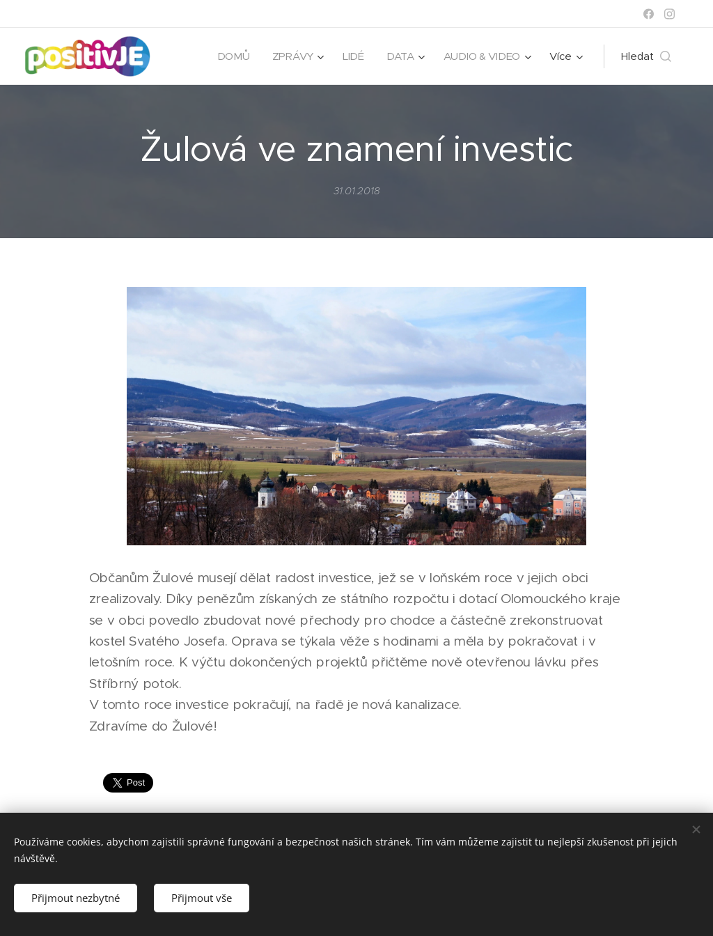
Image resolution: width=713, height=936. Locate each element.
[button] (646, 56)
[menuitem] (231, 56)
